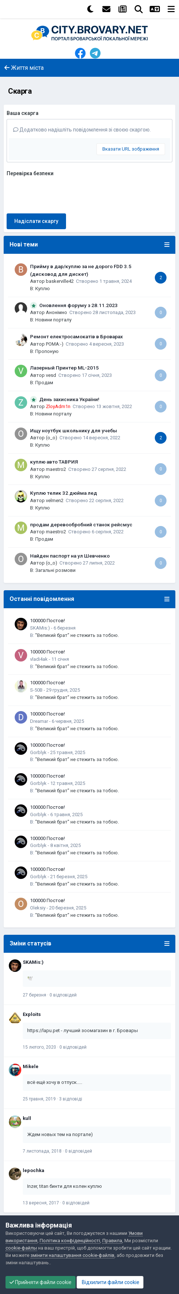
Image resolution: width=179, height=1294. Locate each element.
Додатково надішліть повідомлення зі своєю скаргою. (82, 130)
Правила (112, 1240)
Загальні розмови (55, 570)
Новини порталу (53, 319)
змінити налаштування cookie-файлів (72, 1255)
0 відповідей (63, 995)
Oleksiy (37, 908)
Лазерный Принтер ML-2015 (64, 368)
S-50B (36, 690)
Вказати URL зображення (130, 149)
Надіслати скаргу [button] (36, 221)
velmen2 (54, 500)
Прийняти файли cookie (41, 1282)
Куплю (42, 288)
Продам (44, 382)
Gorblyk (38, 752)
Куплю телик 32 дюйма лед (63, 493)
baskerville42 (60, 281)
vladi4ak (39, 659)
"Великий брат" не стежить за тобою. (77, 635)
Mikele (31, 1066)
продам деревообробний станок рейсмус (81, 524)
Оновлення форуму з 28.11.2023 (78, 305)
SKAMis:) (40, 628)
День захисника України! (69, 399)
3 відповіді (70, 1099)
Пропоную (47, 351)
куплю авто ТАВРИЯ (54, 462)
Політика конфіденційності (70, 1240)
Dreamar (39, 721)
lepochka (33, 1170)
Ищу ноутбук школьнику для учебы (73, 430)
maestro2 (56, 469)
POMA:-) (54, 344)
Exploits (32, 1014)
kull (27, 1118)
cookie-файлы (21, 1248)
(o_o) (51, 437)
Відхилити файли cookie (110, 1282)
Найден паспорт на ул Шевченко (70, 556)
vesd (51, 375)
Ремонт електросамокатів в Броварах (76, 336)
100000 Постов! (47, 620)
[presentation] (62, 193)
